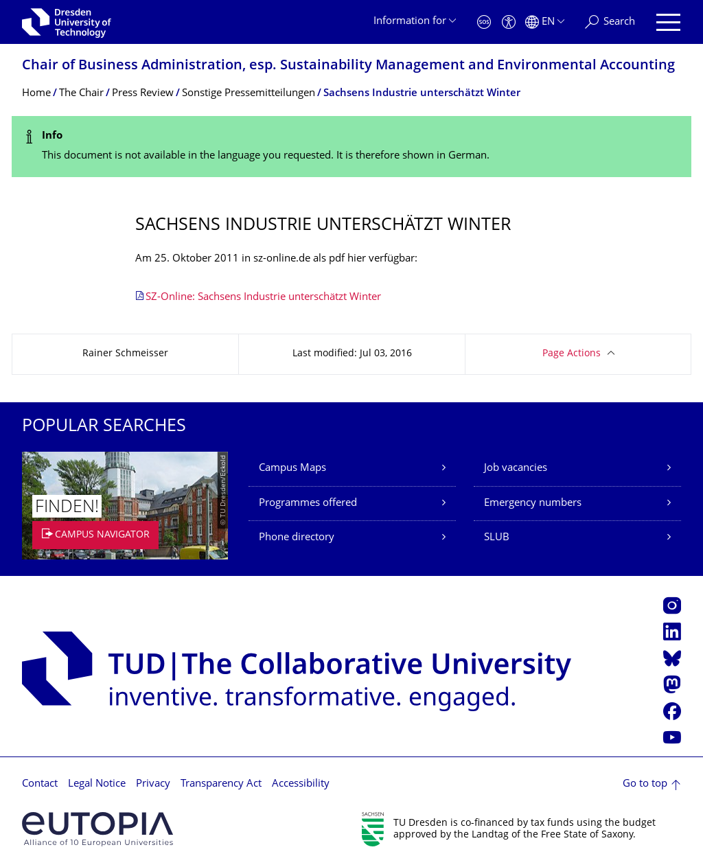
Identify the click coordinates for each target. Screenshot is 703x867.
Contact (40, 784)
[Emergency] (484, 22)
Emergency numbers (532, 503)
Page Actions (571, 353)
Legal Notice (97, 784)
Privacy (153, 784)
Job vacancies (515, 468)
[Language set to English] (544, 22)
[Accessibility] (508, 22)
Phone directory (296, 538)
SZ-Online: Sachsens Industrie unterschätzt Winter (263, 297)
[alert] (351, 146)
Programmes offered (308, 503)
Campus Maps (292, 468)
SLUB (496, 538)
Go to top (645, 784)
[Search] (610, 22)
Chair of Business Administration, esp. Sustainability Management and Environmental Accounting (348, 66)
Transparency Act (221, 784)
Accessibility (301, 784)
